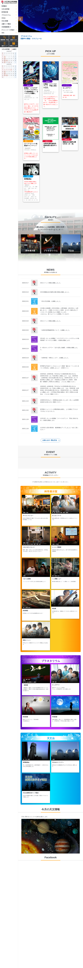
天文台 (3, 18)
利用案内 (4, 6)
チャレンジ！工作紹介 (8, 30)
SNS (3, 33)
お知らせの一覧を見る (49, 440)
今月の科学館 (5, 9)
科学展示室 (5, 12)
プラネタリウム (6, 15)
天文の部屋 (5, 21)
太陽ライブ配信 (6, 24)
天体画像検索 (6, 27)
